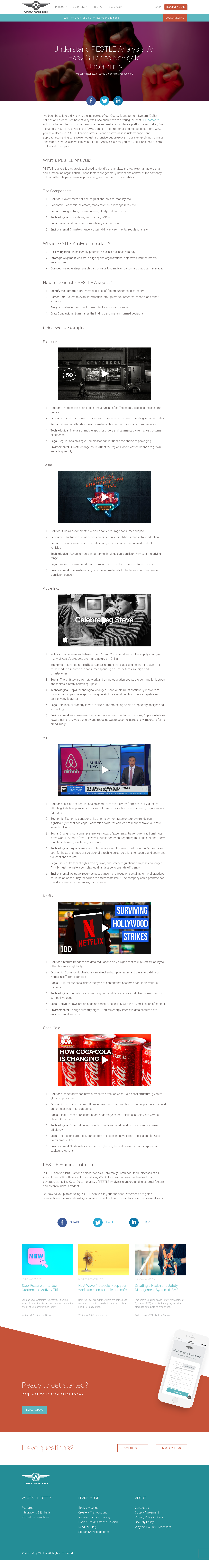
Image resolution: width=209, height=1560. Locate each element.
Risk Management (123, 73)
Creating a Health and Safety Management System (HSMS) (157, 1288)
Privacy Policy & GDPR (149, 1517)
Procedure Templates (35, 1517)
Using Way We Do (32, 1279)
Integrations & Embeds (36, 1512)
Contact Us (142, 1507)
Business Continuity (90, 1279)
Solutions (79, 7)
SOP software (150, 120)
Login (158, 7)
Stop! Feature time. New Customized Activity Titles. (42, 1288)
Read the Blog (87, 1527)
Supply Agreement (147, 1512)
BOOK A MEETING (175, 17)
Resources (114, 7)
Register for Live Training (94, 1517)
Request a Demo (175, 7)
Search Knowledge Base (94, 1532)
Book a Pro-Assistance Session (98, 1522)
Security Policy (144, 1522)
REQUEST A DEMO (34, 1409)
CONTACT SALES (132, 1448)
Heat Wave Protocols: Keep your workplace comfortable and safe (102, 1288)
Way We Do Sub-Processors (153, 1527)
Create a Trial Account (92, 1512)
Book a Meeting (88, 1507)
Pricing (97, 7)
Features (27, 1507)
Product (60, 7)
